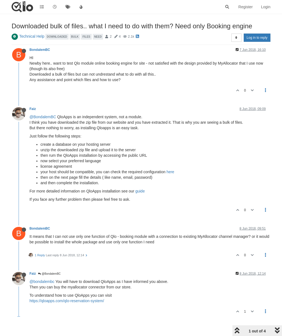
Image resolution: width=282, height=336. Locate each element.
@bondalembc (42, 281)
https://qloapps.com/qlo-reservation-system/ (66, 301)
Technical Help (31, 36)
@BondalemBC (42, 117)
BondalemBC (39, 50)
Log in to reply (257, 38)
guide (140, 191)
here (170, 172)
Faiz (32, 109)
